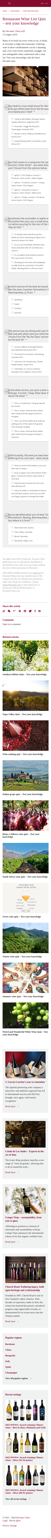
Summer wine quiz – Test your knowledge (23, 996)
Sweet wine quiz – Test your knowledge (22, 916)
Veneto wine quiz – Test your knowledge (22, 956)
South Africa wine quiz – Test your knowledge (25, 876)
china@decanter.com (12, 584)
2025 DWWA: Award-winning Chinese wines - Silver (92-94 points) (24, 1459)
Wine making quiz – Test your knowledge (23, 754)
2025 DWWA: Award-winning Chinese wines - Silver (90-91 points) (24, 1491)
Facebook (35, 611)
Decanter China (25, 3)
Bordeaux (10, 1344)
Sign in (6, 624)
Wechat (9, 611)
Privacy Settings (10, 1525)
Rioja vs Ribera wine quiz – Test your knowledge (21, 835)
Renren (25, 611)
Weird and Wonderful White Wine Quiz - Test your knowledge (25, 1033)
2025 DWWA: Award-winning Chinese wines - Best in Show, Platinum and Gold (25, 1426)
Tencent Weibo (14, 611)
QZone (19, 611)
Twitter (30, 611)
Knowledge (15, 11)
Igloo (18, 1520)
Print (39, 611)
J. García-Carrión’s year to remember (25, 1082)
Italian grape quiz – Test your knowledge (23, 794)
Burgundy (10, 1355)
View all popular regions (18, 1378)
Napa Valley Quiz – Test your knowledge (22, 714)
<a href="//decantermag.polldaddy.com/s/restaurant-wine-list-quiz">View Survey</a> (26, 324)
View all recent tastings (17, 1499)
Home (5, 11)
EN (42, 3)
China (8, 1349)
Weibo (4, 611)
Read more (12, 1106)
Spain (8, 1366)
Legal (5, 1520)
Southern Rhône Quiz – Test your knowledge (25, 674)
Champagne (11, 1372)
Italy (7, 1361)
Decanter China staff (15, 31)
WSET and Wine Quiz (30, 11)
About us (36, 572)
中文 (46, 3)
